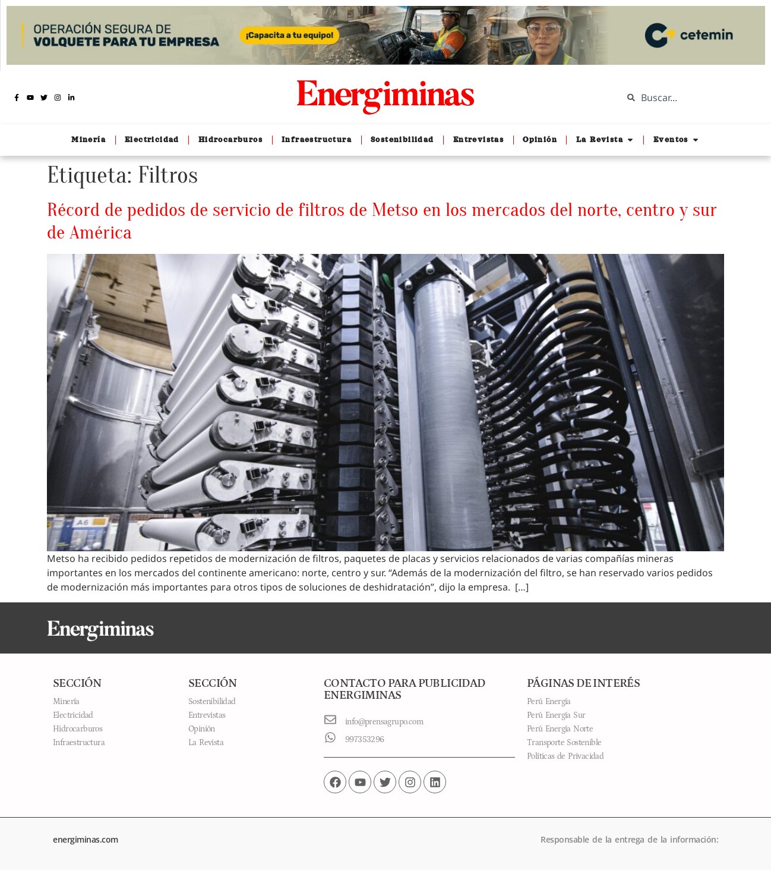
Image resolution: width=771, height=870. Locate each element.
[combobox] (688, 97)
